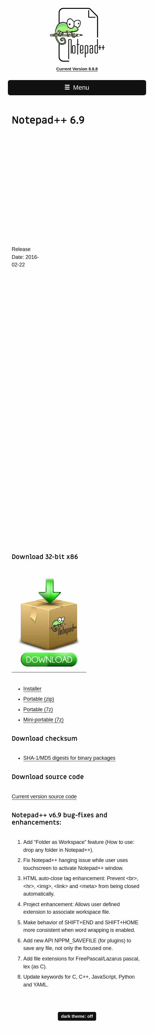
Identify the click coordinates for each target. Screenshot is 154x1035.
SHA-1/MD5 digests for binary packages (69, 758)
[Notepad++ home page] (77, 60)
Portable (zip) (38, 699)
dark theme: (77, 1016)
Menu (77, 87)
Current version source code (44, 796)
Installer (32, 689)
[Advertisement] (83, 191)
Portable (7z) (38, 709)
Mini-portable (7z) (43, 720)
